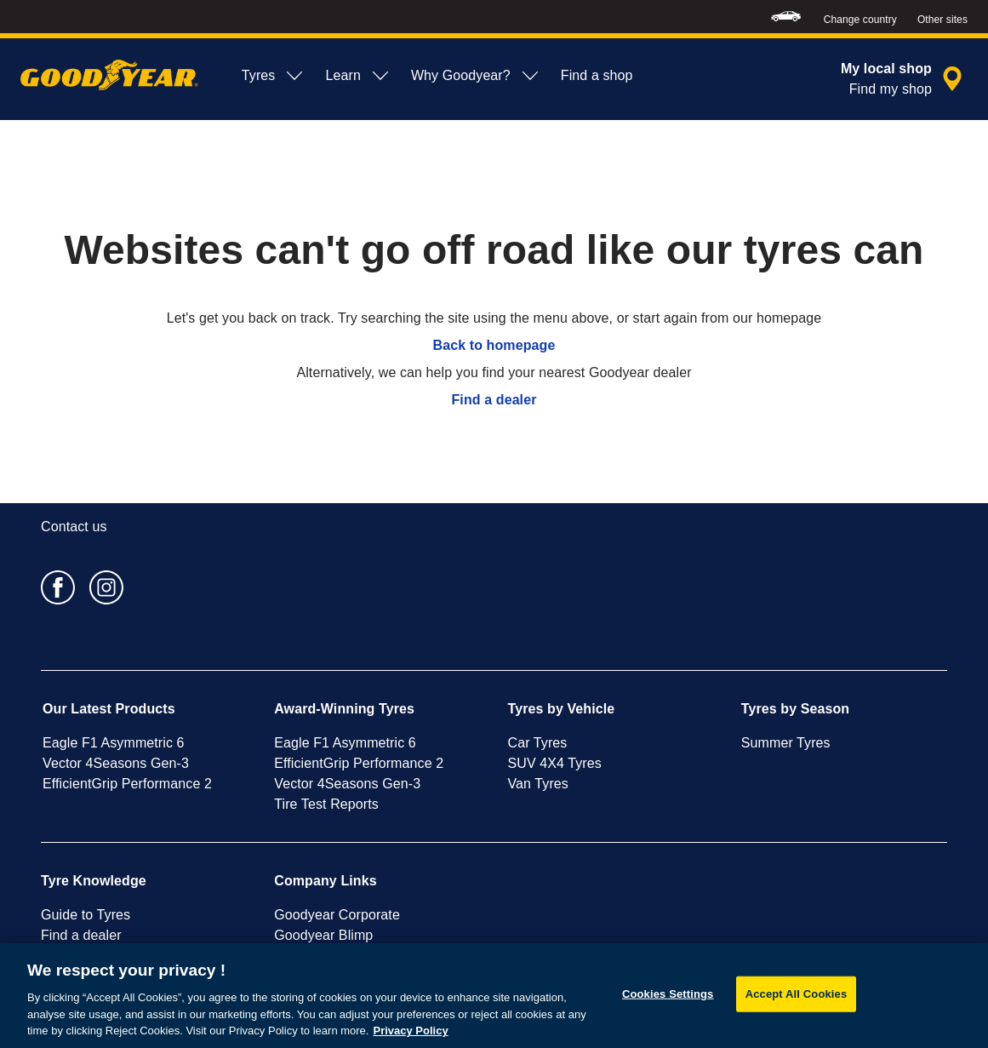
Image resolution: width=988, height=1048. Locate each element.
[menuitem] (786, 16)
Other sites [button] (942, 20)
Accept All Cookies (796, 994)
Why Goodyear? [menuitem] (475, 76)
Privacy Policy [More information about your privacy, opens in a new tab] (410, 1030)
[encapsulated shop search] (904, 79)
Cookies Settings (668, 994)
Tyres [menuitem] (274, 76)
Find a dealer (494, 399)
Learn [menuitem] (357, 76)
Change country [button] (860, 20)
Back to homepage (494, 345)
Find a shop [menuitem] (597, 75)
